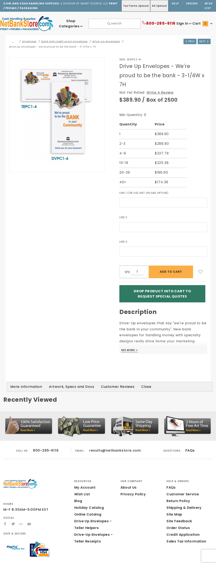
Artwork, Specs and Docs (66, 365)
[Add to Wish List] (200, 262)
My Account (84, 466)
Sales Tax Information (184, 519)
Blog (78, 479)
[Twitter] (13, 502)
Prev (188, 41)
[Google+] (21, 502)
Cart (203, 23)
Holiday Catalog (87, 486)
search (114, 23)
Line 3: (124, 232)
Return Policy (177, 479)
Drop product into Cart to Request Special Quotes (162, 283)
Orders (192, 3)
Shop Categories (71, 23)
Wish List (209, 5)
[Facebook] (5, 502)
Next (203, 41)
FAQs (189, 429)
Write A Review (157, 83)
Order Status (177, 506)
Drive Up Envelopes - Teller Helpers (97, 503)
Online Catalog (86, 493)
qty (127, 262)
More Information (24, 365)
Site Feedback (178, 499)
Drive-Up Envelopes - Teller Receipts (97, 516)
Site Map (173, 493)
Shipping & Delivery (183, 486)
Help (175, 3)
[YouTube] (29, 502)
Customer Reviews (109, 365)
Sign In (183, 23)
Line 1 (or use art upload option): (146, 183)
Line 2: (124, 207)
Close (136, 365)
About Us (128, 466)
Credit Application (181, 513)
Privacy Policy (132, 472)
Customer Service (181, 472)
